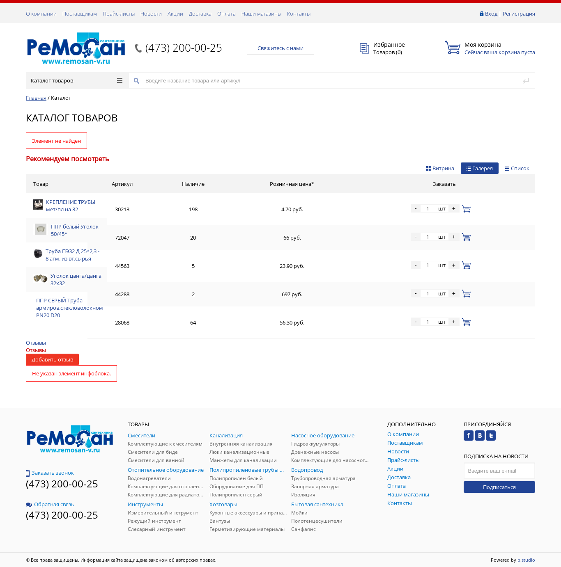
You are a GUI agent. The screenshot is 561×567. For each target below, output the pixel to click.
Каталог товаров (76, 80)
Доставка (200, 13)
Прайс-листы (119, 13)
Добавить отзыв (52, 359)
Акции (175, 13)
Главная (36, 97)
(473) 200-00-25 (183, 47)
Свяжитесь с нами (280, 48)
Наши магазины (261, 13)
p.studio (526, 560)
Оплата (226, 13)
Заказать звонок (50, 472)
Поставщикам (79, 13)
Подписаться (499, 487)
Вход (491, 13)
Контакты (298, 13)
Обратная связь (50, 504)
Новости (151, 13)
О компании (41, 13)
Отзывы (36, 342)
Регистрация (519, 13)
